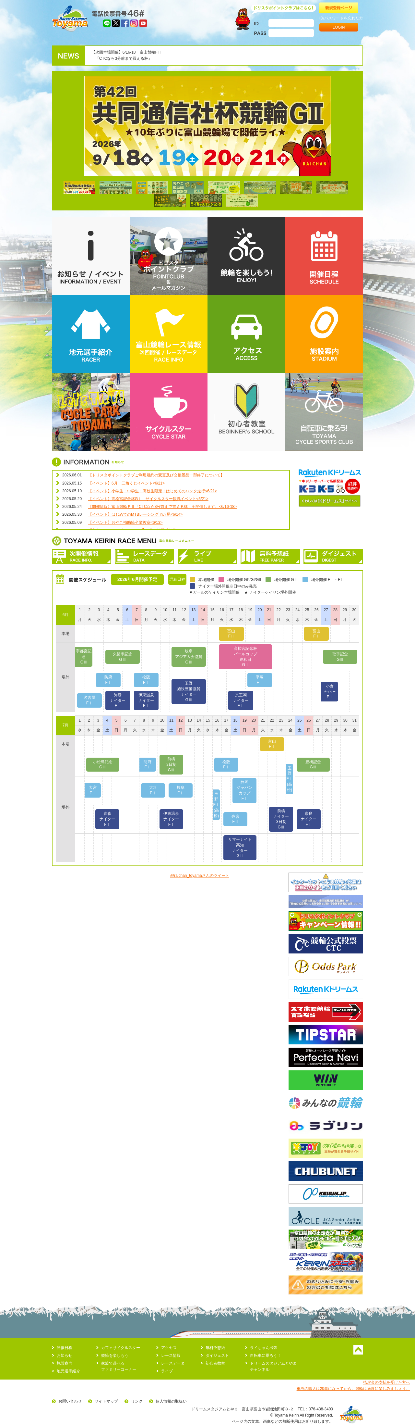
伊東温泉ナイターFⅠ (146, 700)
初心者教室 (215, 1363)
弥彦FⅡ (235, 819)
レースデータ (172, 1363)
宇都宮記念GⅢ (83, 656)
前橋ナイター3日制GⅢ (281, 819)
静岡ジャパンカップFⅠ (244, 790)
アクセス (169, 1347)
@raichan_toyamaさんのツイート (199, 875)
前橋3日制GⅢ (171, 764)
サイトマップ (106, 1401)
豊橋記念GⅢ (313, 765)
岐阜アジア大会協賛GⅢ (188, 656)
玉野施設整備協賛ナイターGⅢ (188, 691)
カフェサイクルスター (120, 1347)
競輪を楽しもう (114, 1355)
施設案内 (64, 1363)
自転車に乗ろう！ (265, 1355)
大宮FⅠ (93, 790)
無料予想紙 (215, 1347)
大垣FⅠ (153, 790)
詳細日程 (177, 579)
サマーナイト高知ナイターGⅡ (240, 847)
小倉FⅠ (330, 692)
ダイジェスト (217, 1355)
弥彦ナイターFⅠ (117, 700)
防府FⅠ (108, 680)
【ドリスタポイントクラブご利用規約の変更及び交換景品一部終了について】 (156, 475)
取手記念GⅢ (340, 657)
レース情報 (171, 1355)
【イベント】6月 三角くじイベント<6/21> (126, 483)
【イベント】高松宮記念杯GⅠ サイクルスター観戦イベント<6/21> (148, 499)
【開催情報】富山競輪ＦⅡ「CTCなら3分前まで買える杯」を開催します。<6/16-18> (162, 506)
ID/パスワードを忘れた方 (341, 18)
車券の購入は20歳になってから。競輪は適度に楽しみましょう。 (353, 1388)
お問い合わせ (70, 1401)
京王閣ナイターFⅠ (241, 700)
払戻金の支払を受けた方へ (386, 1382)
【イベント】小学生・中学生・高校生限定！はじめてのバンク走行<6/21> (152, 491)
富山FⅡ (231, 634)
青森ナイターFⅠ (107, 819)
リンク (137, 1401)
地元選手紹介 (68, 1371)
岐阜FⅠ (180, 790)
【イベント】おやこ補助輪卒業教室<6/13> (125, 522)
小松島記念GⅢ (103, 765)
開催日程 (64, 1347)
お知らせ (64, 1355)
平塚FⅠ (260, 680)
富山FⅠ (316, 634)
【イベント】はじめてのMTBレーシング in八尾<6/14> (135, 514)
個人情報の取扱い (171, 1401)
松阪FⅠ (146, 680)
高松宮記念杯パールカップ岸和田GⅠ (245, 656)
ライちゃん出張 (263, 1347)
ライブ (167, 1371)
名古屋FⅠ (89, 700)
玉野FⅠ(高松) (289, 779)
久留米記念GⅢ (122, 657)
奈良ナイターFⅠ (308, 819)
